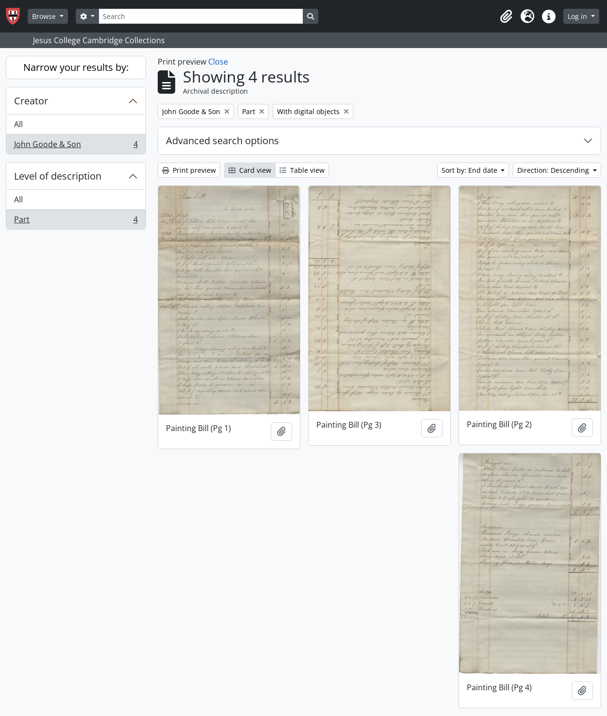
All (18, 124)
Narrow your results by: (76, 67)
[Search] (200, 16)
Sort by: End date (470, 170)
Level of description (57, 176)
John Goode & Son (76, 146)
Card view (250, 170)
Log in (578, 16)
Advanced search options (222, 140)
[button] (506, 16)
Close (218, 61)
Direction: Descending (554, 170)
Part (76, 221)
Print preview (189, 170)
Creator (31, 100)
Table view (302, 170)
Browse (45, 16)
